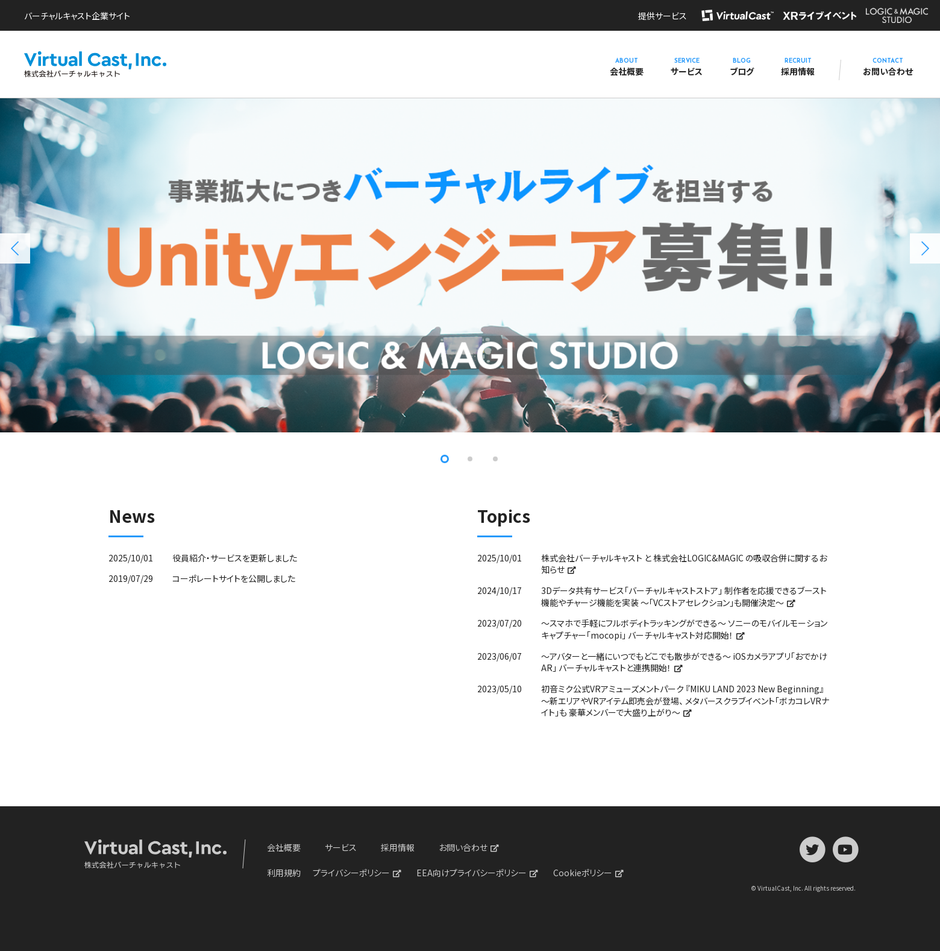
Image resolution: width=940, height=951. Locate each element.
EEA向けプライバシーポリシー (471, 873)
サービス (687, 67)
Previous (15, 248)
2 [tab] (470, 459)
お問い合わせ (888, 67)
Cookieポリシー (582, 873)
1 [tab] (444, 459)
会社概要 (627, 67)
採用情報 (798, 67)
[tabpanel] (470, 262)
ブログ (742, 67)
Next (925, 248)
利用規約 (284, 873)
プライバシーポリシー (351, 873)
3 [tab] (495, 459)
